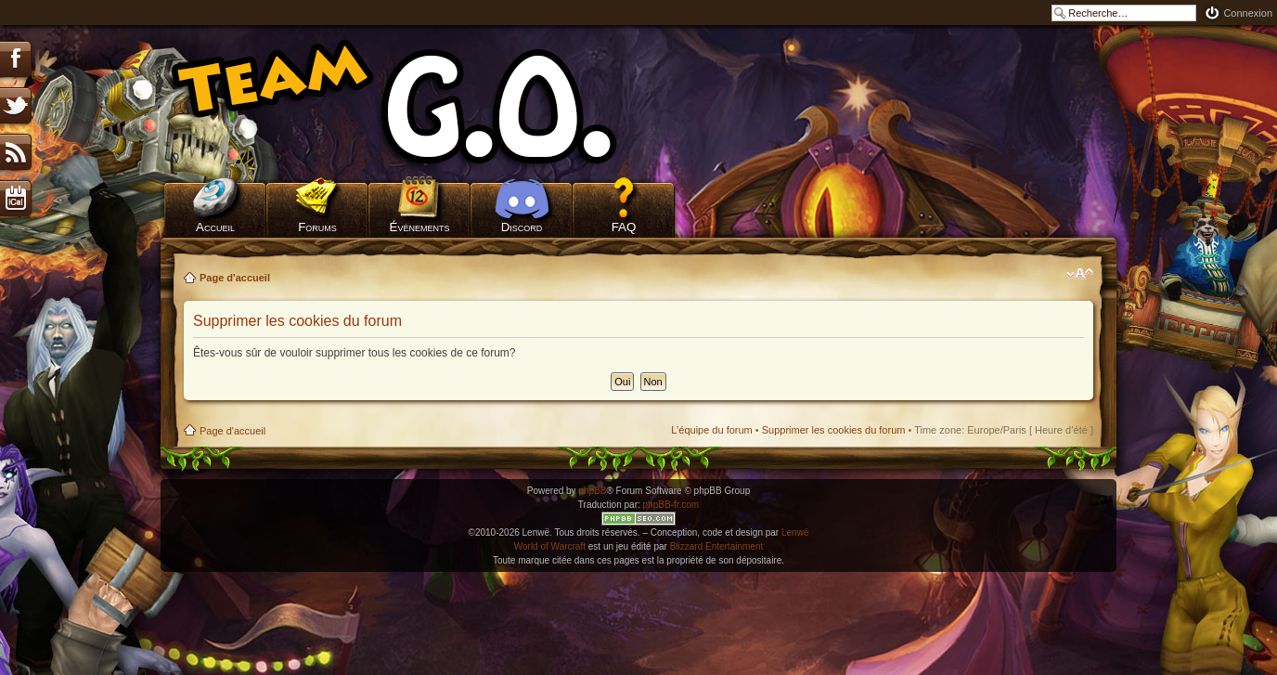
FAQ (624, 227)
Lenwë (794, 532)
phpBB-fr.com (671, 505)
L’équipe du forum (711, 429)
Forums (317, 227)
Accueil (215, 227)
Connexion (1247, 13)
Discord (522, 227)
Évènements (420, 227)
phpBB (592, 491)
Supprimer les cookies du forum (834, 429)
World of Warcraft (550, 546)
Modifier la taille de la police (1079, 274)
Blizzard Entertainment (717, 546)
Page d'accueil (235, 277)
